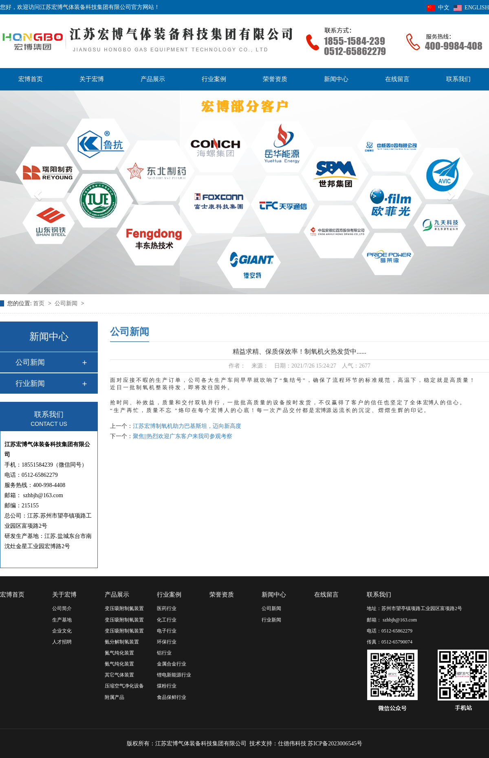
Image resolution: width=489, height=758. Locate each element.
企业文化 (62, 631)
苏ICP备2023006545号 (335, 743)
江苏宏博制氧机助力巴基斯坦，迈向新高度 (187, 426)
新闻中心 (336, 79)
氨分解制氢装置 (122, 642)
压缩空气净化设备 (124, 686)
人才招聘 (62, 642)
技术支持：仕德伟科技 (277, 743)
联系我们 (458, 79)
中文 (438, 7)
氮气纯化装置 (119, 653)
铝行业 (164, 653)
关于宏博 (91, 79)
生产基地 (62, 620)
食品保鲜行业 (171, 697)
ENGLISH (471, 7)
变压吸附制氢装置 (124, 631)
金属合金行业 (171, 664)
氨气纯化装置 (119, 664)
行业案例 (214, 79)
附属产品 (114, 697)
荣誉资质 (275, 79)
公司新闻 (67, 303)
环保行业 (166, 642)
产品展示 (153, 79)
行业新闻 (30, 383)
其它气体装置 (119, 675)
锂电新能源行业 (174, 675)
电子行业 (166, 631)
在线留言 (397, 79)
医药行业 (166, 608)
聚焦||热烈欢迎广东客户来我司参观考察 (182, 436)
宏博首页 (30, 79)
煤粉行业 (166, 686)
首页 (39, 303)
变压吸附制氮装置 (124, 608)
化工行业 (166, 620)
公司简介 (62, 608)
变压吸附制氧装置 (124, 620)
